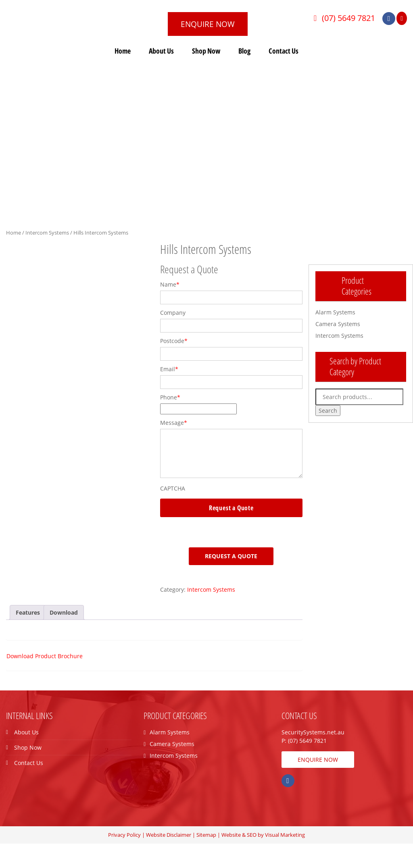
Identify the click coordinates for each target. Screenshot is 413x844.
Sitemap (206, 835)
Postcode (174, 341)
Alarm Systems (335, 312)
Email (169, 369)
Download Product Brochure (44, 656)
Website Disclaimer (168, 835)
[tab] (28, 612)
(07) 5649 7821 (347, 17)
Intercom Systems (47, 233)
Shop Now (206, 51)
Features (28, 613)
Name (169, 285)
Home (123, 51)
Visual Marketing (285, 835)
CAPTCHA (172, 489)
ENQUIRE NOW (210, 24)
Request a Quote (231, 556)
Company (173, 313)
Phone (170, 397)
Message (173, 423)
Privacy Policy (124, 835)
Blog (244, 51)
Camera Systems (337, 324)
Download (64, 613)
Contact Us (283, 51)
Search (328, 411)
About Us (161, 51)
